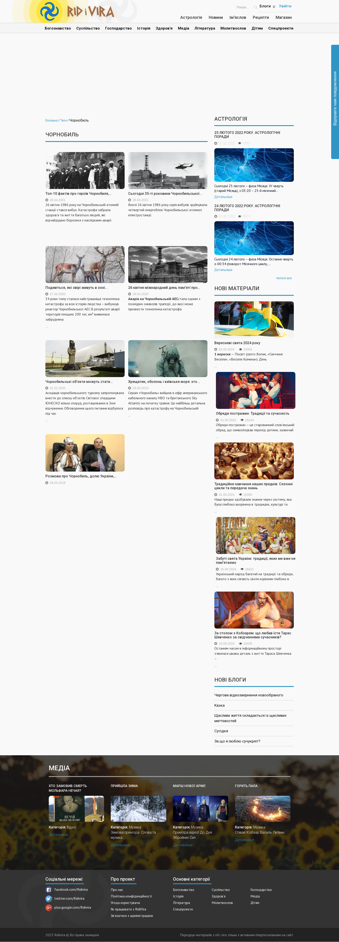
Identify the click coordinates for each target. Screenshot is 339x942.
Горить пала (246, 786)
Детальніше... (60, 835)
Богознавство (58, 28)
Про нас (117, 889)
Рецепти (261, 17)
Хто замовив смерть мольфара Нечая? (68, 788)
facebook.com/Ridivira (66, 889)
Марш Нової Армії (189, 786)
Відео (71, 827)
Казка (219, 705)
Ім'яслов (238, 17)
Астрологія (191, 17)
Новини (216, 17)
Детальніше (223, 197)
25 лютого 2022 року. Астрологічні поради (247, 135)
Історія (143, 28)
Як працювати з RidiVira (128, 909)
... (85, 312)
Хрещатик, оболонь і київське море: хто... (164, 382)
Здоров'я (164, 28)
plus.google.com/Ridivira (68, 907)
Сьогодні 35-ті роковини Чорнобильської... (165, 193)
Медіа (183, 28)
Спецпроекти (280, 28)
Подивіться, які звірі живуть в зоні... (76, 287)
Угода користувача (125, 902)
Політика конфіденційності (131, 896)
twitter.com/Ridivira (64, 898)
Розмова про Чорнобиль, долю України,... (81, 476)
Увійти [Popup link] (285, 6)
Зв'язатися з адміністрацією (132, 915)
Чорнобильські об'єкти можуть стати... (79, 382)
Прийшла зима (124, 786)
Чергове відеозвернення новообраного (248, 695)
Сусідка (221, 731)
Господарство (118, 28)
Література (204, 28)
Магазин (284, 17)
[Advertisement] (169, 78)
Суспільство (88, 28)
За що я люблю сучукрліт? (237, 741)
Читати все (284, 278)
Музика (135, 827)
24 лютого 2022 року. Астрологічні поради (247, 208)
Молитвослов (233, 28)
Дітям (257, 28)
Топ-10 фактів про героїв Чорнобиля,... (78, 193)
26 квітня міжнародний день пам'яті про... (164, 287)
